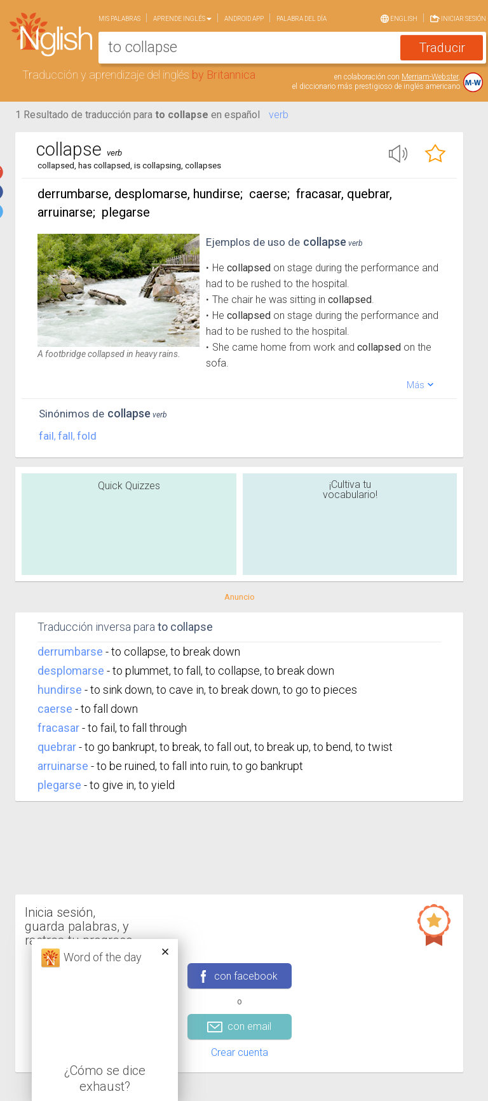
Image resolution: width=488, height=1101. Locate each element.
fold (87, 435)
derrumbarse (70, 651)
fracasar (58, 727)
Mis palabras (119, 18)
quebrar (56, 746)
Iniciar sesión (458, 17)
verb (278, 115)
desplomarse (70, 670)
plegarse (59, 785)
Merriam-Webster (430, 76)
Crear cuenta (239, 1052)
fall (65, 435)
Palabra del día (301, 18)
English (399, 18)
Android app (244, 18)
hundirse (59, 689)
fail (46, 435)
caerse (54, 708)
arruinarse (62, 766)
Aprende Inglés (182, 18)
